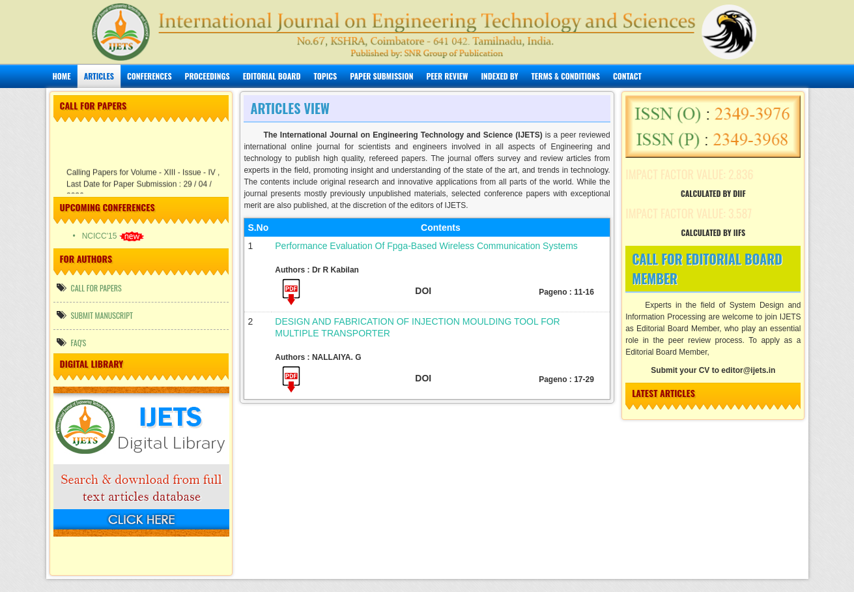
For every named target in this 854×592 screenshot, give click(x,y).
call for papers (89, 287)
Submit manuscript (95, 315)
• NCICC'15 (108, 236)
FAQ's (72, 342)
